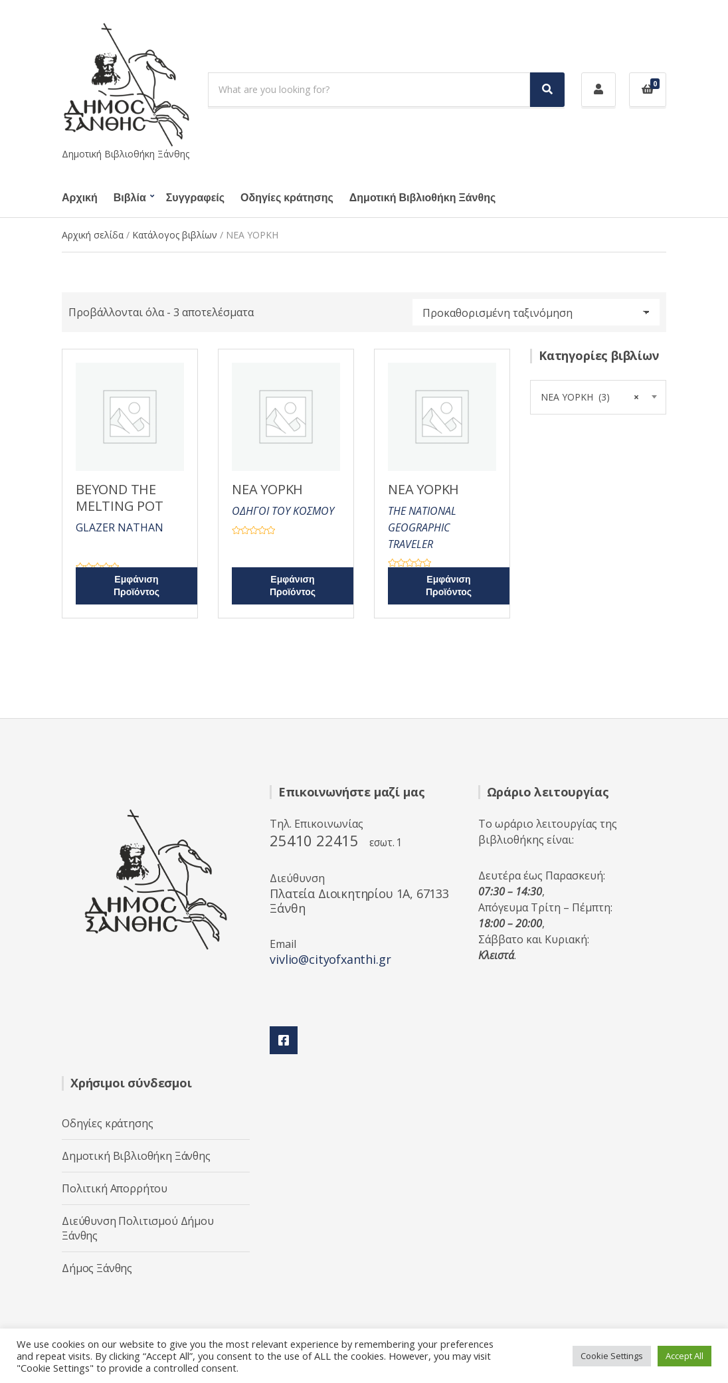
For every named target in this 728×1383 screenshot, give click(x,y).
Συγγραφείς (195, 198)
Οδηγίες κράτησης (286, 198)
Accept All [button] (684, 1356)
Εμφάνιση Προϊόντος (136, 586)
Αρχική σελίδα (93, 235)
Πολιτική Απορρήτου (114, 1188)
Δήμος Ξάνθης (97, 1268)
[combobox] (598, 397)
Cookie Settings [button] (612, 1356)
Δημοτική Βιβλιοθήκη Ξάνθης (422, 198)
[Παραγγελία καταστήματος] (536, 312)
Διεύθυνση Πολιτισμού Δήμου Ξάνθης (138, 1228)
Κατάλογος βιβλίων (174, 235)
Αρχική (80, 198)
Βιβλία (130, 198)
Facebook (284, 1040)
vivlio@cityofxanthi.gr (330, 959)
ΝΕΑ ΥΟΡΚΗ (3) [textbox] (596, 397)
